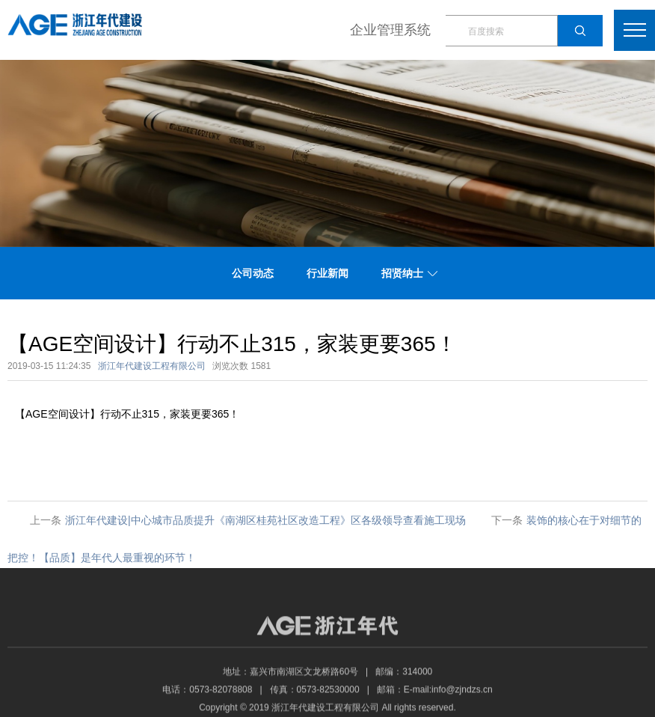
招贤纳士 (402, 273)
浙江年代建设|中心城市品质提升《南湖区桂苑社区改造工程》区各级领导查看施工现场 (265, 520)
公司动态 (253, 273)
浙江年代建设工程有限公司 (152, 366)
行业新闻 (327, 273)
